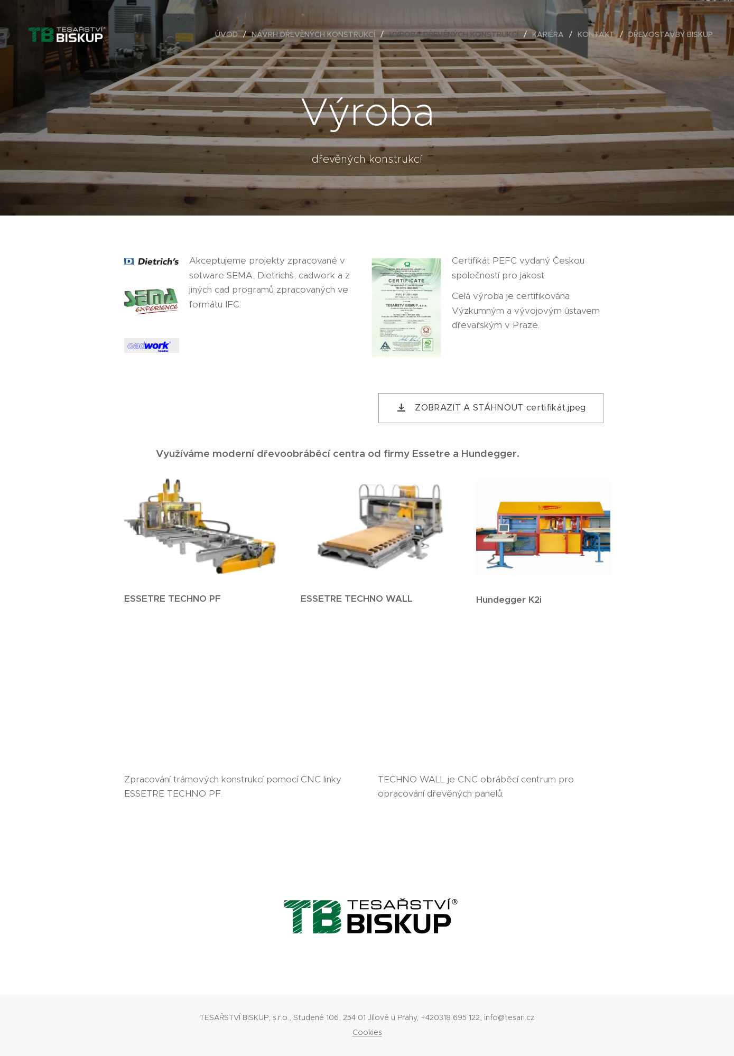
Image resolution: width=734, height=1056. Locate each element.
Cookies (367, 1032)
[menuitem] (229, 34)
